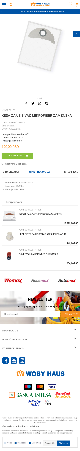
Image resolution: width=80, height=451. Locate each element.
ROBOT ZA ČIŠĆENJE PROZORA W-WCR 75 (40, 214)
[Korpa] (77, 8)
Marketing (36, 443)
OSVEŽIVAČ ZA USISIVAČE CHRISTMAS (38, 254)
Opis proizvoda (39, 171)
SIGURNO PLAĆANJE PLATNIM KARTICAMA (40, 12)
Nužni (9, 443)
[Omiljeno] (70, 8)
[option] (40, 11)
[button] (11, 4)
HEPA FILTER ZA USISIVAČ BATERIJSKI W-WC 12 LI (43, 234)
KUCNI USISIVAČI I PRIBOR (13, 122)
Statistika (21, 443)
